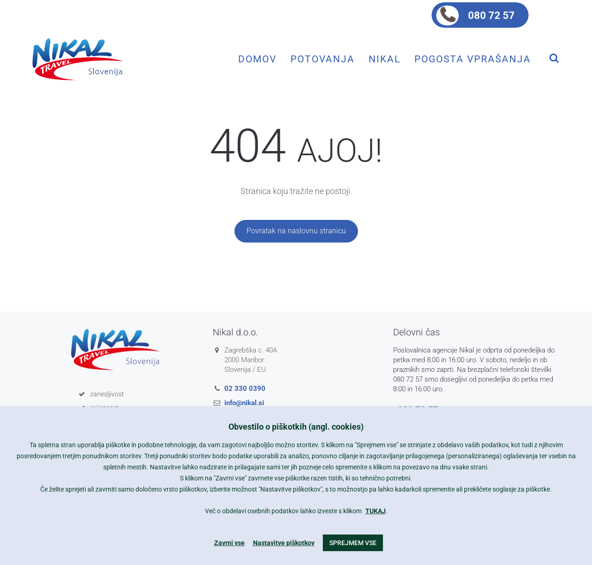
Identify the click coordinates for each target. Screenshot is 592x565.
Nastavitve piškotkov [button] (283, 543)
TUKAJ (375, 511)
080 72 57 (491, 15)
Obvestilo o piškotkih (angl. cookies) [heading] (296, 426)
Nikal (385, 59)
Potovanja (322, 59)
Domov (257, 59)
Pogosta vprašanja (472, 59)
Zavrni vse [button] (229, 543)
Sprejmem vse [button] (352, 543)
